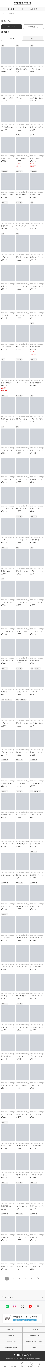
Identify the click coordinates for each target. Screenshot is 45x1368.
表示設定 (33, 27)
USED (32, 38)
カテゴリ (33, 9)
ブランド (11, 9)
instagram (15, 1306)
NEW (12, 38)
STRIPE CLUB (22, 3)
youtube (30, 1306)
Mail (38, 1306)
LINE (7, 1306)
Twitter (22, 1306)
